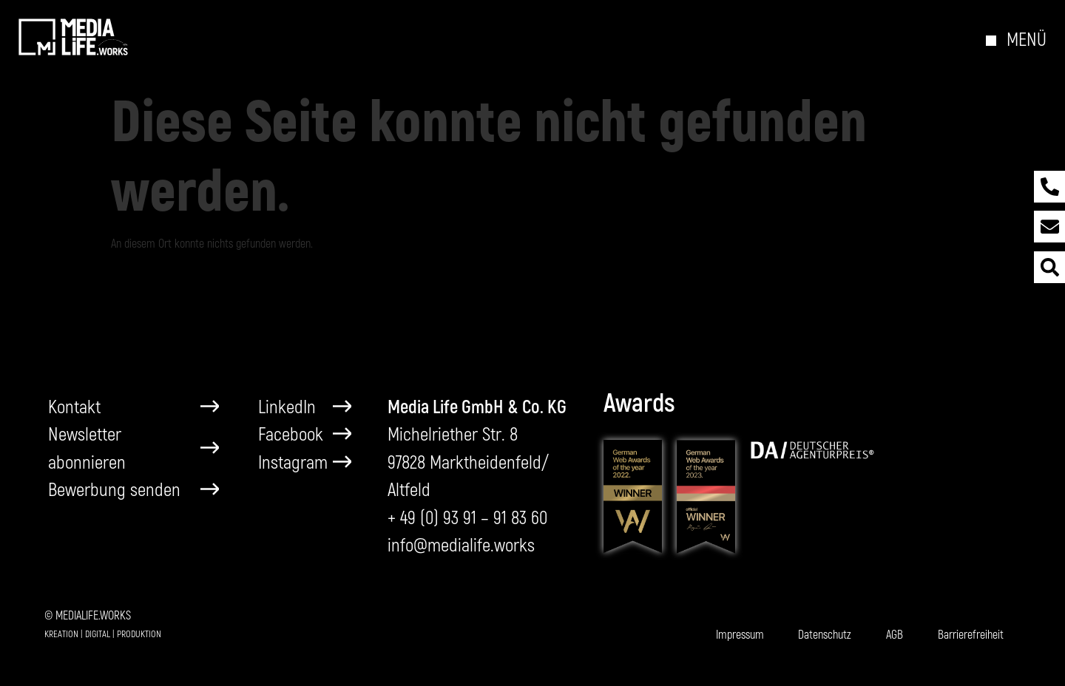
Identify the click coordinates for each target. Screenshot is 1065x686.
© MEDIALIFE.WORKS (87, 615)
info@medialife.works (461, 544)
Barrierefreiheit (971, 634)
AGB (894, 634)
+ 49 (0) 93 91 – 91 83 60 (467, 517)
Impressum (740, 634)
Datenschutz (824, 634)
